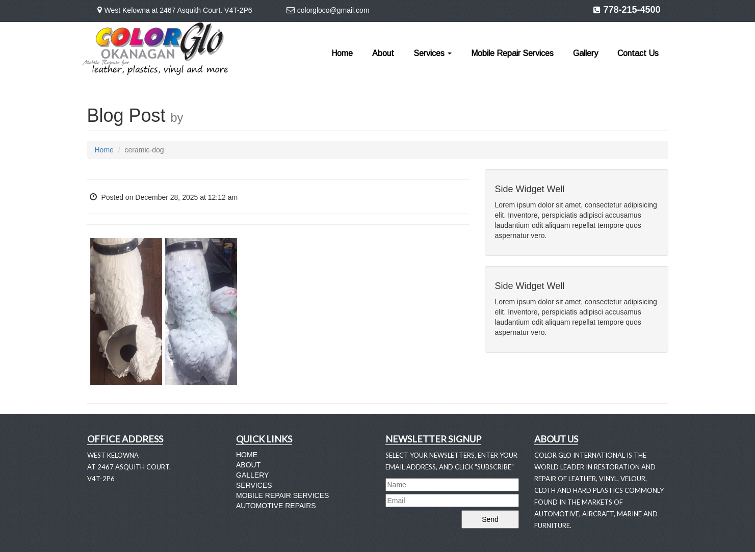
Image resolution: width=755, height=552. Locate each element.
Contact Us (638, 53)
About (383, 53)
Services (432, 53)
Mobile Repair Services (512, 53)
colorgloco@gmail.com (333, 10)
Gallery (585, 53)
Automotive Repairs (276, 506)
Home (342, 53)
